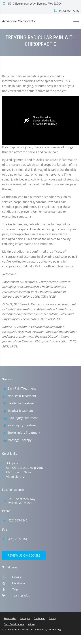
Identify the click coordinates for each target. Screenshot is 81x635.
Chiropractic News (18, 472)
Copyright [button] (25, 618)
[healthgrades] (40, 596)
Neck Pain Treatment (22, 396)
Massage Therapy (19, 440)
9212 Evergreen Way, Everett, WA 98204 (32, 4)
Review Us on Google (24, 555)
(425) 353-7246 (66, 11)
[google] (40, 578)
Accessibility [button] (10, 618)
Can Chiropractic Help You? (24, 468)
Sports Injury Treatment (24, 433)
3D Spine (12, 463)
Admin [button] (31, 624)
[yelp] (40, 590)
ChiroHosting (54, 629)
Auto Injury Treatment (23, 418)
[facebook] (40, 584)
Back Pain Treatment (22, 388)
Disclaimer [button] (39, 618)
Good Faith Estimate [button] (14, 624)
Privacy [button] (52, 618)
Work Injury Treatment (23, 425)
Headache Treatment (22, 403)
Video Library (15, 477)
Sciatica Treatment (20, 411)
